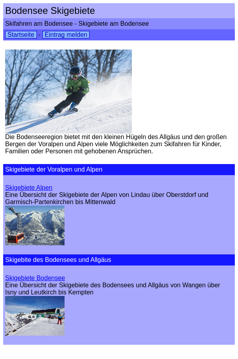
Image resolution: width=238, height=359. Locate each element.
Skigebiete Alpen (28, 187)
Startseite (21, 34)
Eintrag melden (66, 34)
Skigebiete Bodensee (35, 278)
